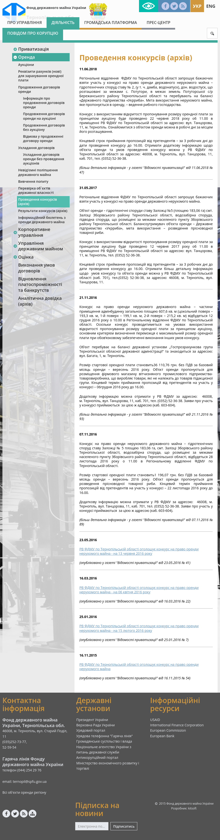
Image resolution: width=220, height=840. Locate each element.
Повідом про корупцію (32, 33)
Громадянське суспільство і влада (104, 741)
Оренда (24, 57)
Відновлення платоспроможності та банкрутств (40, 284)
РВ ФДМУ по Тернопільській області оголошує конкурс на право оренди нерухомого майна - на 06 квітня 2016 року (139, 589)
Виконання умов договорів (36, 267)
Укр (197, 6)
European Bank (162, 736)
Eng (210, 6)
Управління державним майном (38, 246)
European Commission (168, 730)
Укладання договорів (36, 147)
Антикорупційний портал (97, 757)
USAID (155, 719)
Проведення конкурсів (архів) (37, 201)
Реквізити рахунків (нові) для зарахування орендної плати (41, 75)
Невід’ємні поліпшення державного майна (38, 172)
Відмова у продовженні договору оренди (43, 138)
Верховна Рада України (95, 725)
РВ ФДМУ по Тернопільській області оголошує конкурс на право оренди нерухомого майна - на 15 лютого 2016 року (139, 628)
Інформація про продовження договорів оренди (44, 102)
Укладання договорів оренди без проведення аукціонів (43, 159)
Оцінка (23, 257)
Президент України (92, 719)
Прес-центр (158, 22)
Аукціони (26, 64)
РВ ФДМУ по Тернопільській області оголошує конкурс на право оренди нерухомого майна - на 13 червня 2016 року (139, 551)
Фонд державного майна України (56, 7)
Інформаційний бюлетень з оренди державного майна (41, 219)
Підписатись (123, 826)
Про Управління (24, 22)
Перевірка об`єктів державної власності (36, 190)
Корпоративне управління (31, 232)
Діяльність (62, 22)
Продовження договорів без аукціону (44, 127)
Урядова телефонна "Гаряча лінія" (104, 736)
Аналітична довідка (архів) (40, 301)
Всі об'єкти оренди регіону (24, 792)
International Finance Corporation (177, 725)
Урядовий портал (90, 730)
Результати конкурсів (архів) (42, 210)
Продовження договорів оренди (39, 89)
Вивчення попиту (33, 181)
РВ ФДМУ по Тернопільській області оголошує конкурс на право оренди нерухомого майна (139, 666)
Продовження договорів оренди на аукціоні (44, 115)
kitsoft (192, 808)
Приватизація (31, 49)
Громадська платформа (110, 22)
